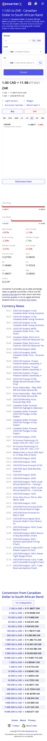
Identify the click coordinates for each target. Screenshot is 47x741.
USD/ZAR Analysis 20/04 (24, 458)
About (23, 720)
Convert (23, 72)
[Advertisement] (23, 191)
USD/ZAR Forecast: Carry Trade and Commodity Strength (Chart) (28, 560)
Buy (12, 111)
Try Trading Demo (23, 603)
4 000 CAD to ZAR (13, 648)
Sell (34, 111)
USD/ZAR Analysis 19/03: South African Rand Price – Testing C (27, 483)
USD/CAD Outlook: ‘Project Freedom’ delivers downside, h (27, 362)
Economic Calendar (14, 105)
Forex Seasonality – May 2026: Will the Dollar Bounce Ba (27, 388)
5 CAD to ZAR (15, 613)
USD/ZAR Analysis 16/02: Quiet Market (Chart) (27, 528)
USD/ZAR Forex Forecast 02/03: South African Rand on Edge (27, 508)
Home (14, 720)
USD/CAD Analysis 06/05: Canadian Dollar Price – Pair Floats (26, 331)
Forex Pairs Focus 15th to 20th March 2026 (27, 498)
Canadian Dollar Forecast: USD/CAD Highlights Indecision (28, 406)
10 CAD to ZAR (15, 617)
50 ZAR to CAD (15, 680)
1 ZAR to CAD (15, 662)
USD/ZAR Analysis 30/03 (24, 474)
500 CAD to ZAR (14, 635)
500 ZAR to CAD (14, 689)
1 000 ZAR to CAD (13, 693)
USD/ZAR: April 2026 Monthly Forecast (27, 470)
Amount (7, 36)
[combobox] (23, 52)
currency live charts (27, 299)
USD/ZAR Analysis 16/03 (24, 493)
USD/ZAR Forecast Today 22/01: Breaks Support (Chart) (28, 548)
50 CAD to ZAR (15, 626)
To (5, 58)
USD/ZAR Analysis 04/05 (24, 349)
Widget (30, 100)
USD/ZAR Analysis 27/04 (24, 437)
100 (33, 41)
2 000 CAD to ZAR (13, 644)
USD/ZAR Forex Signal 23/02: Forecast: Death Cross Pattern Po (27, 521)
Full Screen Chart (23, 181)
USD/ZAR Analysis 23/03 (24, 478)
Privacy (32, 720)
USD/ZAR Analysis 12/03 (24, 503)
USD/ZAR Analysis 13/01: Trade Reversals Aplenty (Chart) (27, 566)
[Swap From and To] (40, 63)
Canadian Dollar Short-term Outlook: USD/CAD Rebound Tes (28, 338)
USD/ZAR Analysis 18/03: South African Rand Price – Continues (27, 489)
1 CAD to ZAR (15, 608)
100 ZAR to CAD (14, 684)
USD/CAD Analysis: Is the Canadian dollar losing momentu (28, 312)
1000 (38, 41)
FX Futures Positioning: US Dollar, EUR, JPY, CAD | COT (26, 441)
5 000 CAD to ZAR (13, 653)
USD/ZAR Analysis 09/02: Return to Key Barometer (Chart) (28, 534)
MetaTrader (29, 725)
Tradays (13, 725)
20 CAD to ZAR (15, 622)
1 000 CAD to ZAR (13, 640)
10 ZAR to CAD (15, 671)
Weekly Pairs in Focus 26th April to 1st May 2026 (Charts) (28, 453)
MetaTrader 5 (33, 105)
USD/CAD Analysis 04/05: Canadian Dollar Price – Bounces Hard (28, 355)
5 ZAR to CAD (15, 666)
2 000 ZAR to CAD (13, 698)
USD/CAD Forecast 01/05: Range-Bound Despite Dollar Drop (26, 381)
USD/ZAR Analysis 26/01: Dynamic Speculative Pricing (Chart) (26, 541)
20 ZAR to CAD (15, 675)
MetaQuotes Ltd (31, 731)
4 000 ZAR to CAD (13, 702)
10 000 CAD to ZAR (13, 657)
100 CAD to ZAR (14, 631)
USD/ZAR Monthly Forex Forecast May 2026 (24, 400)
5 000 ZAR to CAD (13, 707)
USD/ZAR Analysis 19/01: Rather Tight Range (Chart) (28, 554)
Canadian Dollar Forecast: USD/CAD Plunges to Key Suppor (25, 414)
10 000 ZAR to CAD (13, 711)
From (6, 47)
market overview (10, 294)
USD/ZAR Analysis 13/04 (24, 461)
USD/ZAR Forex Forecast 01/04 (27, 465)
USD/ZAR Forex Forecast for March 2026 (26, 514)
